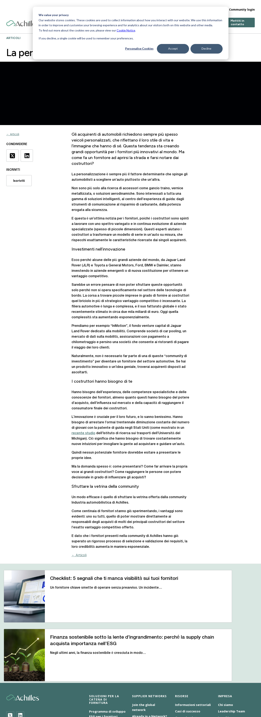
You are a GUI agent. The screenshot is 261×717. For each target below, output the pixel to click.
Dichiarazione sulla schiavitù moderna (158, 693)
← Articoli (12, 134)
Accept (173, 48)
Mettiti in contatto (237, 19)
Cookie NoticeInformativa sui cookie (99, 693)
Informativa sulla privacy (208, 693)
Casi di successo (187, 660)
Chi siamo (225, 653)
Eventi (180, 673)
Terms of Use (114, 698)
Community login (242, 6)
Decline (206, 48)
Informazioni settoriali (193, 653)
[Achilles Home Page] (22, 20)
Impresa (187, 6)
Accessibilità (59, 693)
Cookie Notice (126, 30)
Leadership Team (231, 660)
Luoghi (223, 666)
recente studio (83, 433)
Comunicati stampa (190, 666)
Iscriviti (19, 181)
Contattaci (226, 673)
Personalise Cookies (139, 48)
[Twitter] (10, 664)
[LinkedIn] (20, 664)
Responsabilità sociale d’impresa (74, 698)
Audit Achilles (99, 671)
